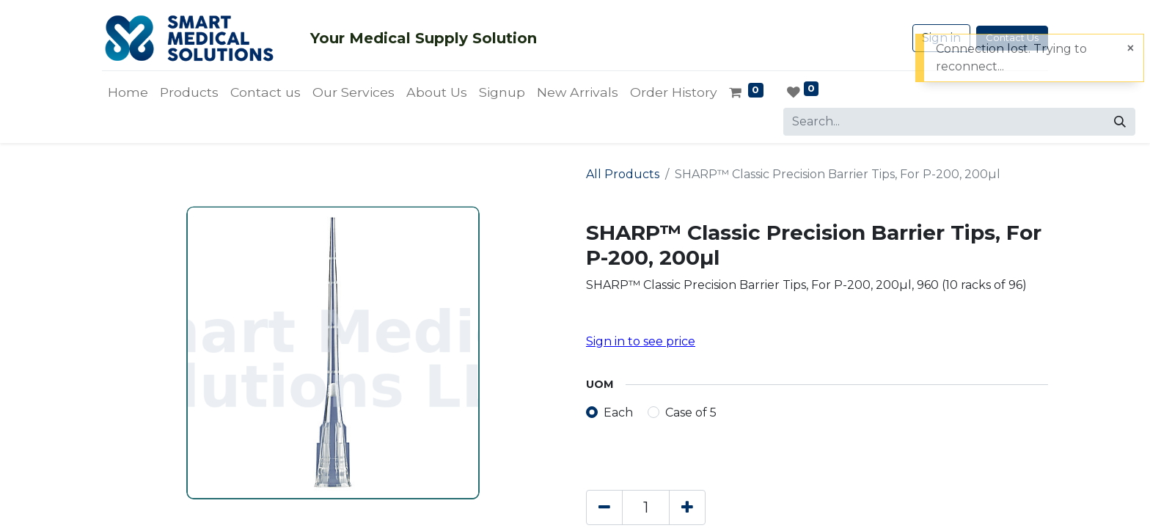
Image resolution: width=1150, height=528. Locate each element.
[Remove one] (604, 507)
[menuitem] (128, 92)
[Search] (1120, 122)
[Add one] (687, 507)
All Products (622, 174)
